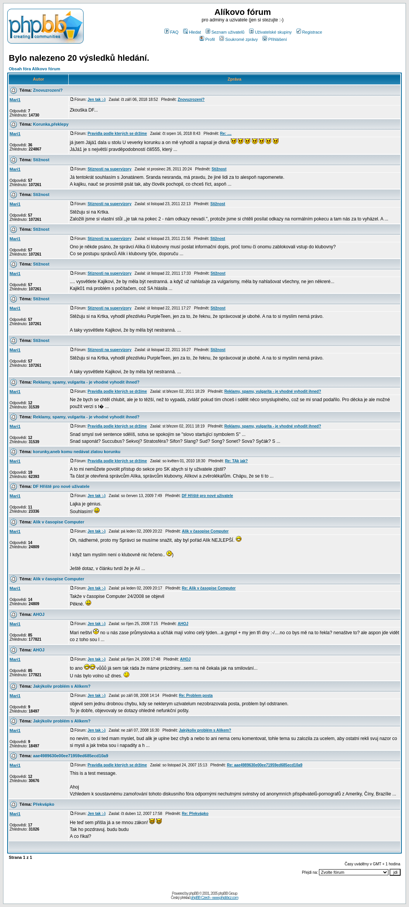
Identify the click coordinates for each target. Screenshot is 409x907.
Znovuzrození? (48, 90)
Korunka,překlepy (51, 124)
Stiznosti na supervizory (109, 169)
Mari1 (15, 99)
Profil (207, 39)
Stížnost (41, 159)
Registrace (309, 32)
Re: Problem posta (196, 695)
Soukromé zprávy (238, 39)
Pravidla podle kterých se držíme (117, 133)
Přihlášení (274, 39)
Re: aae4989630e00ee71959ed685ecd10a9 (265, 765)
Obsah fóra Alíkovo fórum (34, 68)
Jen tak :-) (96, 99)
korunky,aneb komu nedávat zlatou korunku (77, 451)
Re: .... (226, 133)
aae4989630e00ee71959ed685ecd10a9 (70, 755)
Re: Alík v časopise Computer (209, 588)
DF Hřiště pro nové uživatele (61, 486)
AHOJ (39, 614)
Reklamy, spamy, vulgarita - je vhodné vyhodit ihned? (86, 382)
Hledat (192, 32)
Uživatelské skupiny (270, 32)
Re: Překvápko (195, 813)
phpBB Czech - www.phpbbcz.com (214, 898)
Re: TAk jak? (236, 461)
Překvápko (44, 804)
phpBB (193, 893)
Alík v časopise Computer (58, 522)
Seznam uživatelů (225, 32)
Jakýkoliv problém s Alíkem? (62, 686)
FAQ (171, 32)
